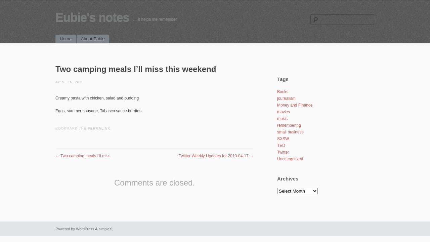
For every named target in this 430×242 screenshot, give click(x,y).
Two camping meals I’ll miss (83, 156)
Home (66, 38)
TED (281, 145)
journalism (286, 98)
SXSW (283, 138)
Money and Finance (294, 105)
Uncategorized (290, 159)
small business (290, 132)
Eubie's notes (92, 17)
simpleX (105, 229)
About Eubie (93, 38)
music (282, 118)
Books (282, 91)
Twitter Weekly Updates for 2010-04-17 (216, 156)
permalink (99, 128)
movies (283, 112)
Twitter (283, 152)
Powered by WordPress (74, 229)
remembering (289, 125)
